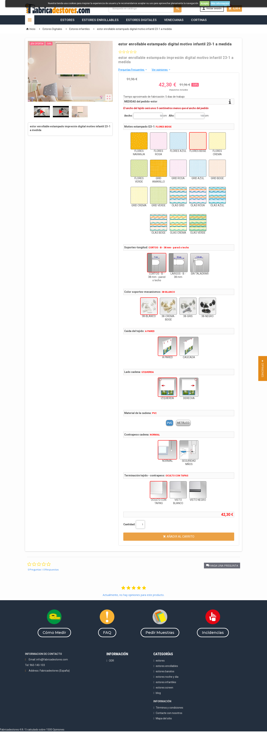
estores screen (164, 687)
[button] (222, 565)
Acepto (205, 3)
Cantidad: (129, 524)
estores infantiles (166, 682)
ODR (111, 660)
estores (160, 660)
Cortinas (199, 20)
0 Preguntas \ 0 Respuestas (43, 569)
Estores (67, 20)
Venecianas (174, 20)
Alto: (171, 115)
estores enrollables (167, 666)
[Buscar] (145, 8)
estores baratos (165, 671)
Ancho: (128, 115)
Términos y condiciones (169, 707)
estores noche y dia (167, 676)
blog (158, 692)
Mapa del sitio (164, 718)
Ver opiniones (161, 69)
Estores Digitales (141, 20)
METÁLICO (183, 422)
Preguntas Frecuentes (132, 69)
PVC (169, 422)
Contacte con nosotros (169, 713)
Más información (220, 3)
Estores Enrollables (100, 20)
